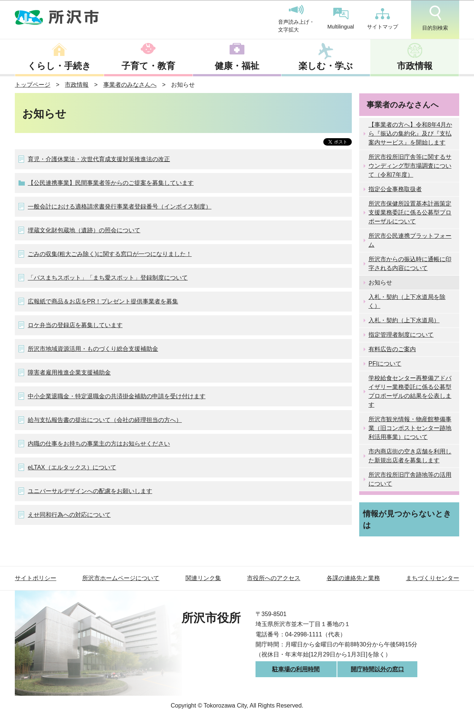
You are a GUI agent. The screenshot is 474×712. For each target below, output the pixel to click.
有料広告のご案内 (392, 349)
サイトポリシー (35, 578)
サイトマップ (382, 19)
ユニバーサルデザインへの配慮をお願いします (90, 491)
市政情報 (415, 66)
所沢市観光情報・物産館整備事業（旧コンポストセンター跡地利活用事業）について (409, 428)
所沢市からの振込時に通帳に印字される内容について (409, 263)
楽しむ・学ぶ (325, 66)
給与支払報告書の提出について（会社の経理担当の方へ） (105, 420)
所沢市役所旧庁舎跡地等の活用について (409, 479)
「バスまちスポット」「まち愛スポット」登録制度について (108, 278)
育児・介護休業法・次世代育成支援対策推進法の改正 (99, 159)
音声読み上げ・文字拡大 (296, 19)
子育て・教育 (148, 66)
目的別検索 (435, 18)
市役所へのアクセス (273, 578)
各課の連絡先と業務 (353, 578)
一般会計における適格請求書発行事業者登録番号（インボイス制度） (119, 206)
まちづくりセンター (432, 578)
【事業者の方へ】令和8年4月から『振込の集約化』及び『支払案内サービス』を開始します (410, 134)
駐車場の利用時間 (296, 669)
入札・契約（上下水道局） (404, 320)
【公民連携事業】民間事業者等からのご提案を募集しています (111, 183)
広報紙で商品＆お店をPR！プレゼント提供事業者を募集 (103, 301)
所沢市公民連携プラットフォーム (409, 240)
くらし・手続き (59, 66)
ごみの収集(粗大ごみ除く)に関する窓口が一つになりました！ (110, 254)
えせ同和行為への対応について (69, 515)
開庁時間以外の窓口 (377, 669)
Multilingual (340, 19)
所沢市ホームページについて (120, 578)
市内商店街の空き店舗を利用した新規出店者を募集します (409, 455)
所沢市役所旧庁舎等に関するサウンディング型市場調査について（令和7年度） (409, 166)
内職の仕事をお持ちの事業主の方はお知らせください (99, 443)
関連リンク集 (203, 578)
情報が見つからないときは (407, 519)
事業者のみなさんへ (130, 84)
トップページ (32, 84)
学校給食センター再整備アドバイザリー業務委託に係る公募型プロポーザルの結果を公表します (409, 391)
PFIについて (384, 363)
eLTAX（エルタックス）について (72, 467)
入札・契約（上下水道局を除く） (406, 301)
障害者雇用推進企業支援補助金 (69, 372)
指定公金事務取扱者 (395, 189)
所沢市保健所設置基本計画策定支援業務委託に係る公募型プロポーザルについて (409, 212)
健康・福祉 (237, 66)
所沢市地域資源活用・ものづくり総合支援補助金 (93, 349)
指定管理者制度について (401, 335)
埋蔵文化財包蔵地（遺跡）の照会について (84, 230)
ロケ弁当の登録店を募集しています (75, 325)
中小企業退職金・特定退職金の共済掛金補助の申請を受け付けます (117, 396)
